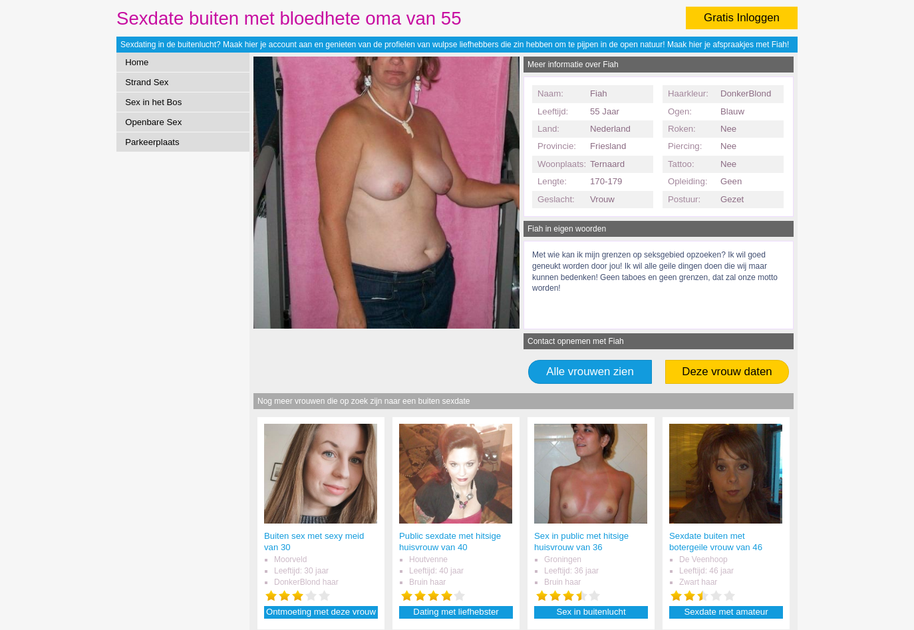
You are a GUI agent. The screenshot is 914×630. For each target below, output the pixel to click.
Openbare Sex (153, 122)
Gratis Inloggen (742, 17)
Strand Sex (146, 82)
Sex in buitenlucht (590, 612)
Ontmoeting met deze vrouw (321, 612)
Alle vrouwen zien (590, 371)
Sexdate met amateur (726, 612)
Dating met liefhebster (455, 612)
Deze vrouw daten (727, 371)
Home (136, 62)
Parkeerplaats (152, 142)
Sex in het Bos (153, 102)
